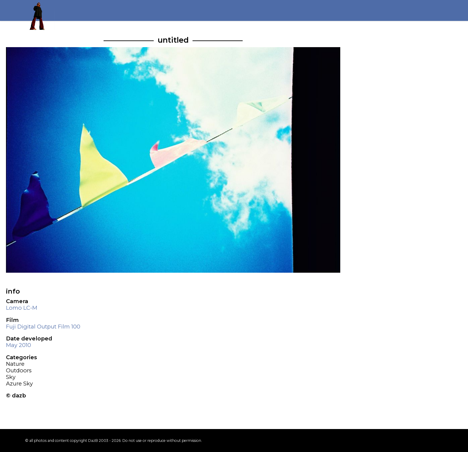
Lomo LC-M (21, 307)
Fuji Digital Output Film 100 (43, 326)
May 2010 (18, 345)
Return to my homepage (40, 15)
